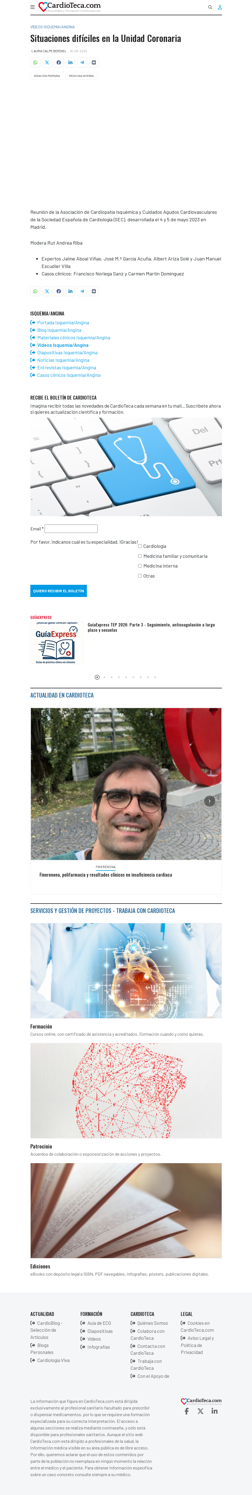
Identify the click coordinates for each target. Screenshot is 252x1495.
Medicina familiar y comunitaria (175, 556)
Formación (41, 1026)
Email (37, 528)
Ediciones (40, 1266)
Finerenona (106, 867)
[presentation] (42, 801)
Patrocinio (41, 1146)
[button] (32, 7)
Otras (149, 575)
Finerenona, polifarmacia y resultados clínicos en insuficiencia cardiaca (106, 874)
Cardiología (154, 546)
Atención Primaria (47, 75)
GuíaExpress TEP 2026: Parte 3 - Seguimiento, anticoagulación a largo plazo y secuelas (151, 627)
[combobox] (210, 7)
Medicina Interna (81, 75)
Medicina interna (160, 565)
